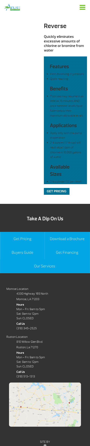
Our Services (44, 266)
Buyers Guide (22, 252)
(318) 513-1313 (25, 376)
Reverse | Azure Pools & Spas (12, 7)
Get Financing (67, 252)
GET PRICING (56, 191)
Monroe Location (17, 289)
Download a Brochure (67, 238)
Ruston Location (16, 337)
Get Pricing (22, 238)
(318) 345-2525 (26, 328)
